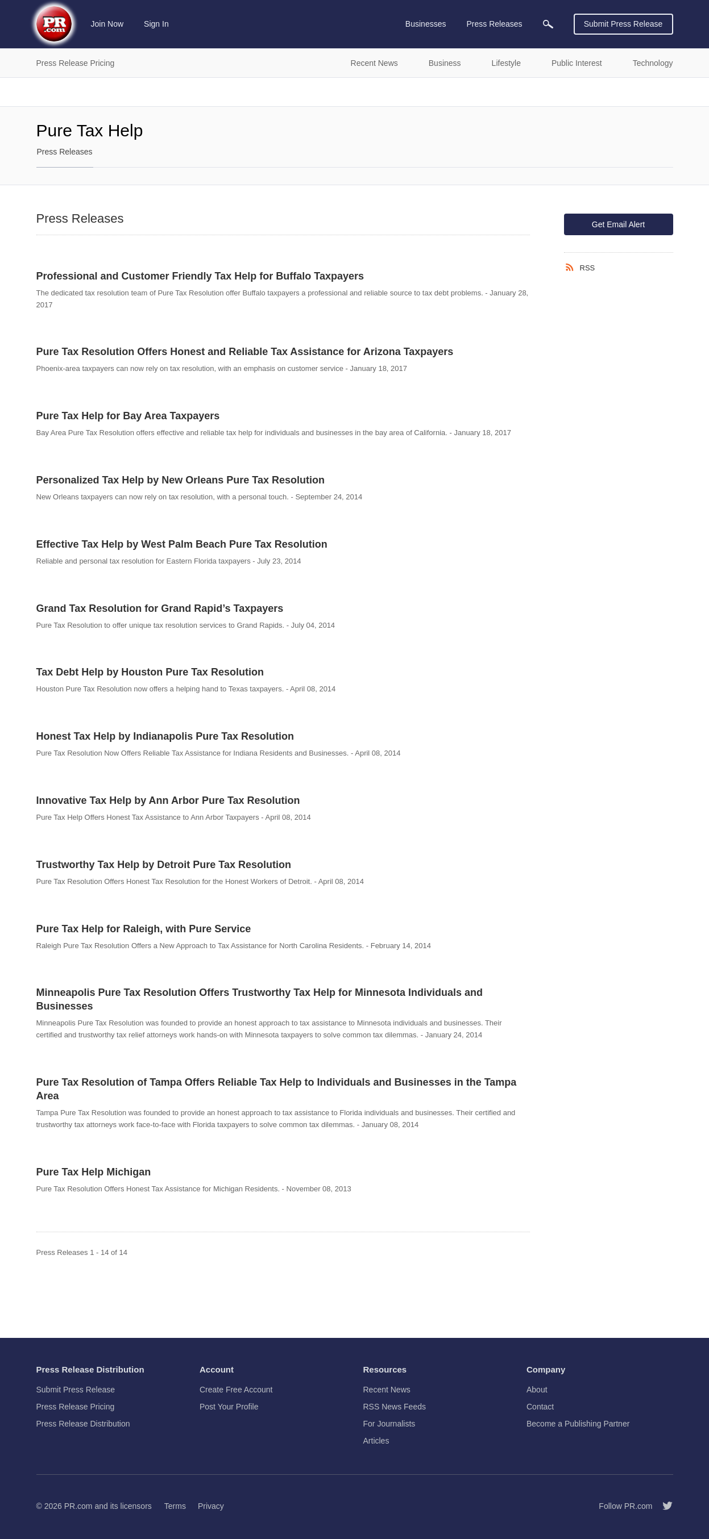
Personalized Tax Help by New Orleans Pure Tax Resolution (180, 480)
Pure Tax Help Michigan (93, 1172)
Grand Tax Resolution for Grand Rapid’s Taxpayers (160, 608)
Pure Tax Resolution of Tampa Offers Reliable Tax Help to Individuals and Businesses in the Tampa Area (276, 1089)
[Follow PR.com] (663, 1506)
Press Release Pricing (75, 1406)
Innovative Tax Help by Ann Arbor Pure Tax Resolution (168, 800)
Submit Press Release (623, 23)
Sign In (156, 23)
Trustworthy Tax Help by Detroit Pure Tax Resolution (163, 864)
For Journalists (389, 1423)
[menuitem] (548, 24)
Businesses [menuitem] (425, 23)
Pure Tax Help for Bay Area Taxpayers (128, 416)
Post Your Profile (229, 1406)
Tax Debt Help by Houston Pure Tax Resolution (150, 672)
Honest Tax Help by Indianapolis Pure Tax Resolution (165, 736)
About (537, 1389)
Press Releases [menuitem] (494, 23)
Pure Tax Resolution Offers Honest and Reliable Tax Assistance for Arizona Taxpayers (245, 351)
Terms (175, 1506)
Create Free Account (236, 1389)
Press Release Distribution (83, 1423)
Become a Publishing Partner (577, 1423)
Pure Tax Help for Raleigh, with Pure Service (143, 929)
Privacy (211, 1506)
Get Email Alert (618, 224)
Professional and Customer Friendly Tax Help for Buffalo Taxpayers (200, 276)
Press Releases (65, 151)
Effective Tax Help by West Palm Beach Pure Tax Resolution (181, 544)
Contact (540, 1406)
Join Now (107, 23)
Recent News (387, 1389)
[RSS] (572, 267)
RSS (587, 268)
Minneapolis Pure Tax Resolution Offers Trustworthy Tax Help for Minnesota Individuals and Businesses (259, 999)
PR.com (78, 1506)
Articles (376, 1440)
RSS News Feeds (394, 1406)
